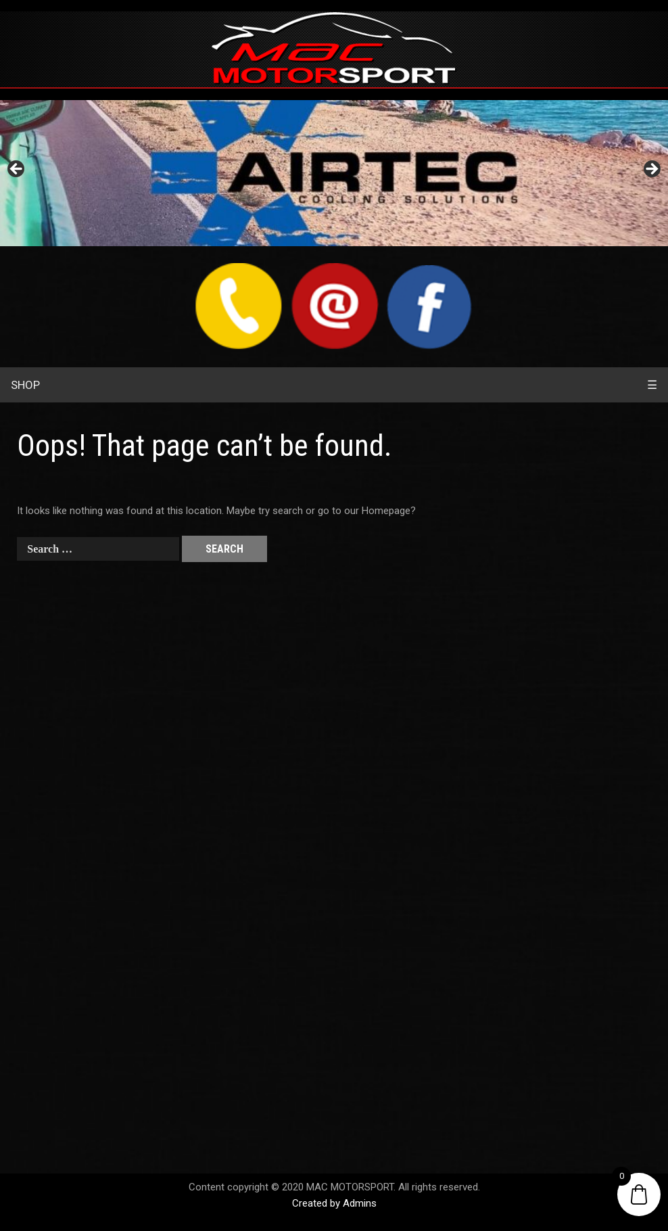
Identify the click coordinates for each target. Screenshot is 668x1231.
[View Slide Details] (334, 173)
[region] (334, 173)
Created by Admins (334, 1203)
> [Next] (651, 170)
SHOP (25, 385)
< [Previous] (17, 170)
